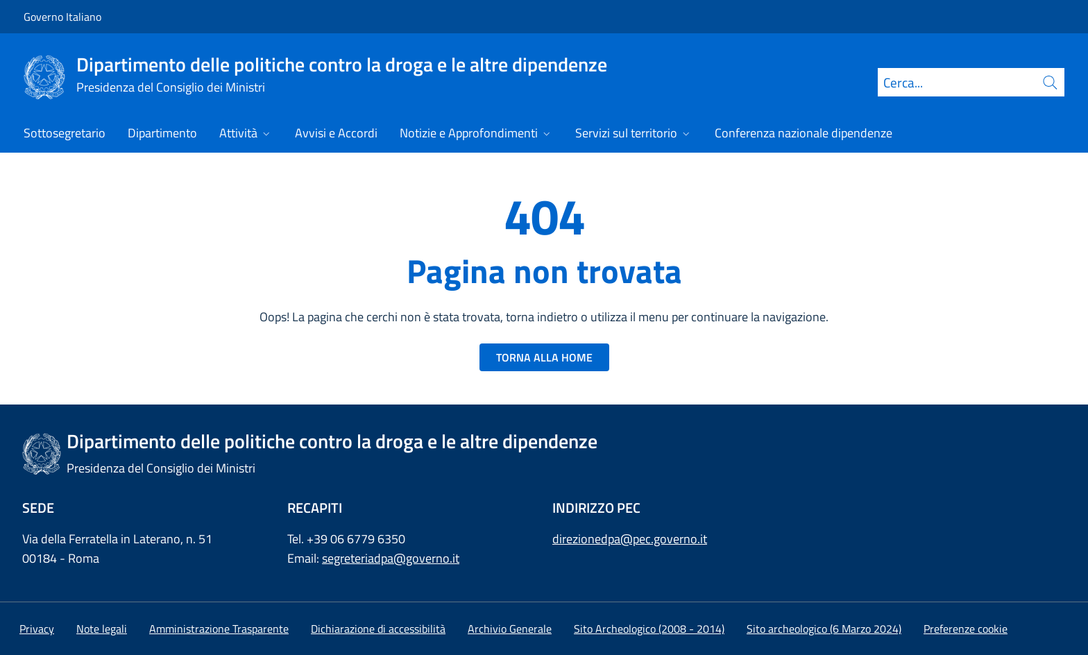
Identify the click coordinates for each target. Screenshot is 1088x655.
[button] (966, 628)
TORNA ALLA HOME (544, 357)
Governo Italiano (62, 16)
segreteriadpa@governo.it (390, 558)
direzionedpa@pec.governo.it (629, 538)
